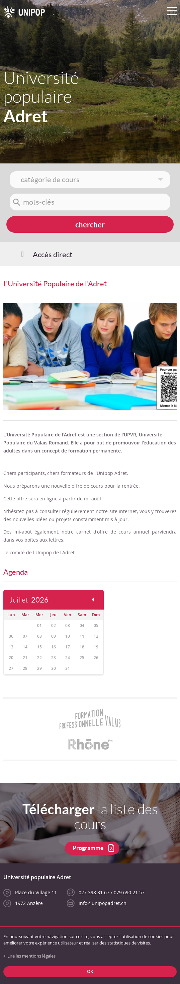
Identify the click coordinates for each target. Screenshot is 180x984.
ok (90, 971)
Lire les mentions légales (31, 956)
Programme (88, 847)
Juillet (29, 600)
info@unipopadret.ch (102, 903)
